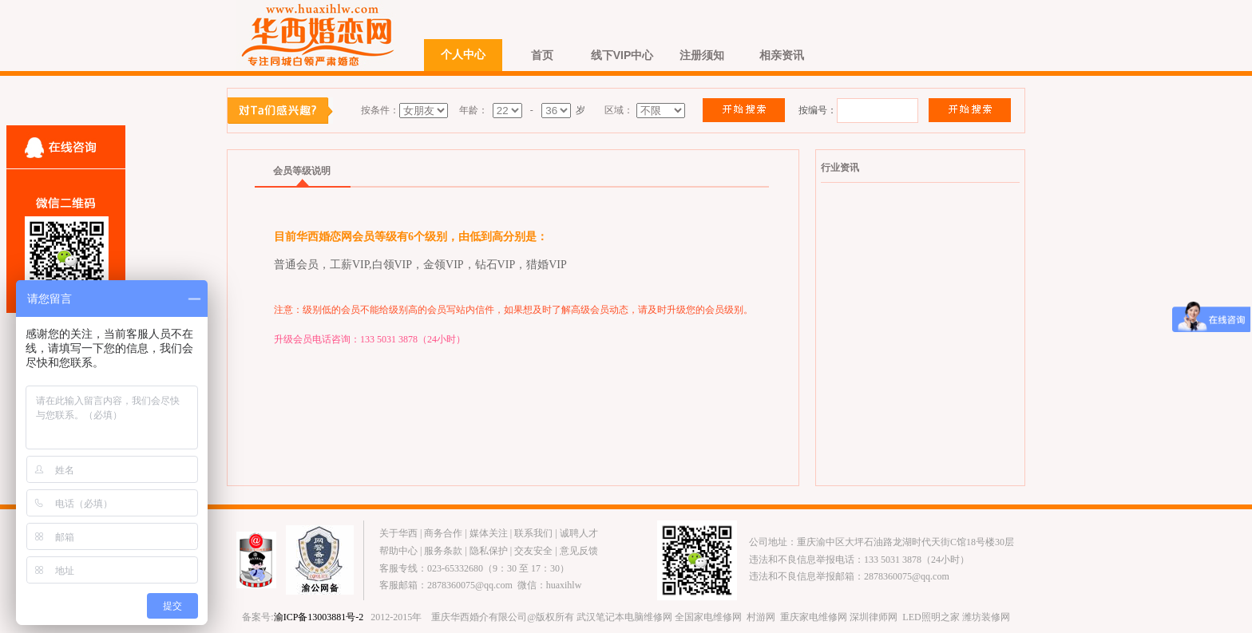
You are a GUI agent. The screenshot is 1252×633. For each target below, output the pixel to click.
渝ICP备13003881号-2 (319, 617)
